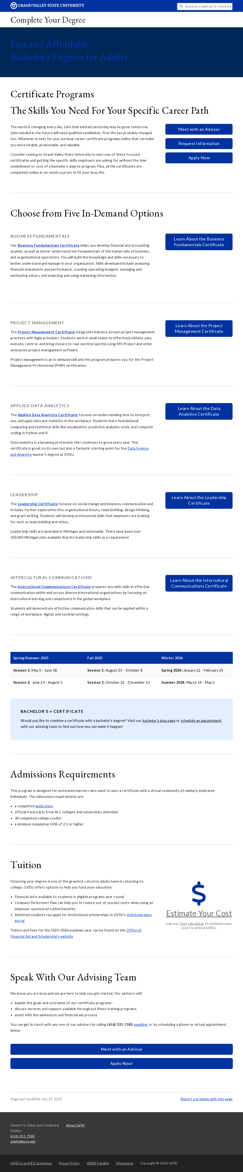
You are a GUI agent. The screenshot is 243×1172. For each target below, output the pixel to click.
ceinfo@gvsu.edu (23, 1141)
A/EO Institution (31, 1163)
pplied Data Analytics (38, 415)
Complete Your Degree (47, 19)
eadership (28, 504)
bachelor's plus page (158, 721)
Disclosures (124, 1163)
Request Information (199, 143)
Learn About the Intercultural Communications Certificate (199, 583)
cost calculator (192, 924)
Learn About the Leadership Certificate (199, 500)
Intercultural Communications (44, 587)
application (44, 806)
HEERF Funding (98, 1163)
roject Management (37, 332)
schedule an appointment (201, 721)
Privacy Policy (69, 1163)
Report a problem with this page (207, 1099)
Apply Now (199, 157)
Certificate (69, 245)
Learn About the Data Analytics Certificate (199, 411)
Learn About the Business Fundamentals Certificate (199, 241)
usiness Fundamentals (39, 245)
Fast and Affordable (68, 50)
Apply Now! (121, 1063)
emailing (140, 1024)
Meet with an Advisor (199, 129)
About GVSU (75, 1125)
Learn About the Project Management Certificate (199, 328)
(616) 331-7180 (22, 1136)
